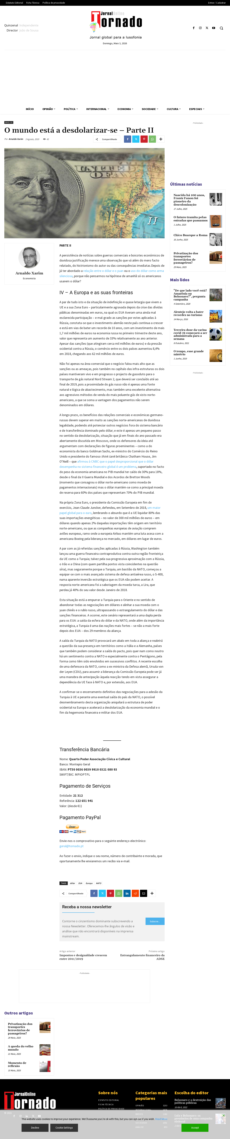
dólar (72, 883)
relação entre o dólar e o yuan (103, 271)
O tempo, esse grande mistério (189, 353)
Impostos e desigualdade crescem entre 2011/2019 (83, 957)
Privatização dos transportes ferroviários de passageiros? (20, 1028)
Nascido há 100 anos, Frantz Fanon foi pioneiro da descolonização (189, 199)
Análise (8, 122)
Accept (195, 1127)
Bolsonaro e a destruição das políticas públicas (192, 1101)
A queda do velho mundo (20, 1048)
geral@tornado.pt (71, 846)
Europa (89, 883)
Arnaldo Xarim (16, 139)
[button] (221, 28)
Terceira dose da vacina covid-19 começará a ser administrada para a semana (190, 334)
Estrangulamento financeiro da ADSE (142, 957)
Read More (161, 1119)
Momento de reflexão (17, 1064)
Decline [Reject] (35, 1127)
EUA (80, 883)
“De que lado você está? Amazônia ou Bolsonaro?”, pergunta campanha (190, 295)
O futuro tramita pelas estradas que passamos (191, 218)
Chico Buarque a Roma (191, 235)
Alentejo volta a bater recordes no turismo (189, 313)
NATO (98, 883)
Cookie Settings (64, 1127)
